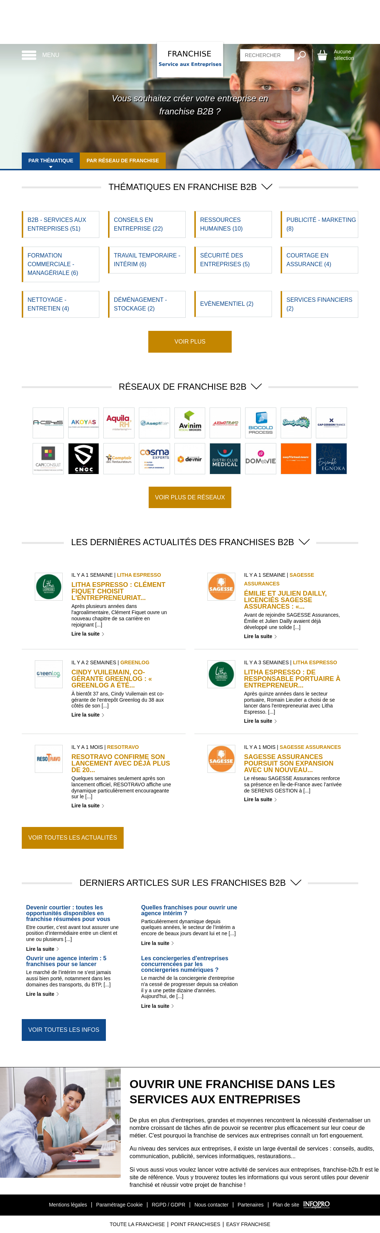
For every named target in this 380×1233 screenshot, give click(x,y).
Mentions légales (68, 1205)
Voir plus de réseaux (190, 497)
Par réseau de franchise (129, 160)
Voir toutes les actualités (72, 838)
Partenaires (251, 1205)
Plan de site (286, 1205)
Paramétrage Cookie (119, 1205)
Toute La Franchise (137, 1224)
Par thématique (52, 160)
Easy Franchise (248, 1224)
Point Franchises (195, 1224)
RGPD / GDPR (168, 1205)
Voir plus (189, 341)
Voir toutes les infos (63, 1030)
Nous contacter (211, 1205)
